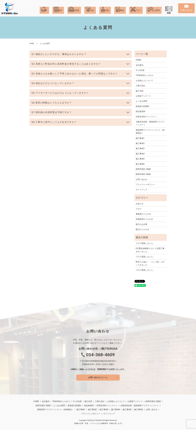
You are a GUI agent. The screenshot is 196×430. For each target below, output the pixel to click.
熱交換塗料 (140, 111)
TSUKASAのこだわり (145, 75)
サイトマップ (141, 189)
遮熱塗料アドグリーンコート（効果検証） (150, 131)
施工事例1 (140, 138)
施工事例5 (140, 159)
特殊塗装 (105, 13)
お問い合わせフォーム (98, 377)
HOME (44, 13)
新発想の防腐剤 (142, 106)
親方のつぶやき (142, 229)
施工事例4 (140, 154)
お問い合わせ (141, 179)
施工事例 (120, 13)
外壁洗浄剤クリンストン (146, 117)
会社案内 (58, 13)
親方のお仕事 (141, 224)
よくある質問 (154, 13)
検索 (169, 13)
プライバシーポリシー (145, 184)
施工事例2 (140, 143)
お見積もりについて (144, 80)
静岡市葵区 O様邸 (143, 169)
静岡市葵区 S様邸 (143, 174)
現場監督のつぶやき (144, 219)
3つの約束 (140, 70)
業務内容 (90, 13)
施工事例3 (140, 148)
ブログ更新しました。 (145, 243)
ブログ (138, 209)
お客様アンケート (143, 96)
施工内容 (139, 91)
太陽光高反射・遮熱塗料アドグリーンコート (150, 123)
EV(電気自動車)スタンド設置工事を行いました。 (150, 250)
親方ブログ (136, 13)
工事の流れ (140, 86)
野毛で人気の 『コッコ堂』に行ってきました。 (150, 263)
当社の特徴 (74, 13)
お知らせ (139, 204)
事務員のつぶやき (143, 214)
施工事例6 (140, 164)
